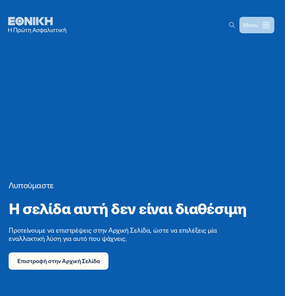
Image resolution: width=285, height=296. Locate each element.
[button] (232, 25)
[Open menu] (257, 25)
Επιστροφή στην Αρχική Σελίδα (58, 261)
